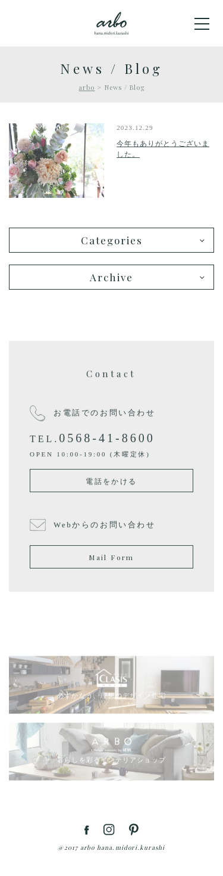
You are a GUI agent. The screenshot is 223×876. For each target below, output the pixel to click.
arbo (86, 87)
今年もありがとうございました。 (163, 149)
